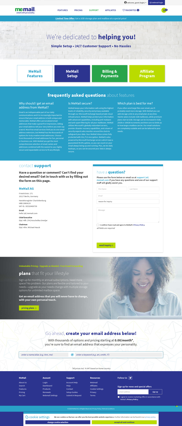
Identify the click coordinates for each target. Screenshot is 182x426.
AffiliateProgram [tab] (147, 73)
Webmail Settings (50, 395)
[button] (164, 10)
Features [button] (63, 10)
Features (22, 389)
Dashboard (47, 385)
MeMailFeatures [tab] (35, 73)
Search (22, 385)
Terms (92, 395)
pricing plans (28, 307)
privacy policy (150, 417)
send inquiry (106, 245)
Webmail (94, 382)
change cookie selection (57, 422)
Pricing (22, 392)
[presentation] (116, 236)
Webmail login (156, 2)
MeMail (74, 409)
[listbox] (128, 201)
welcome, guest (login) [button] (135, 2)
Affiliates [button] (110, 10)
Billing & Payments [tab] (109, 73)
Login (45, 382)
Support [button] (94, 10)
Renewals (47, 392)
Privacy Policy (96, 409)
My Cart (22, 395)
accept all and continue (124, 422)
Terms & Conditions (108, 409)
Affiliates (93, 385)
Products (46, 389)
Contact (69, 389)
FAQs (68, 385)
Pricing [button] (78, 10)
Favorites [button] (131, 10)
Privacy (93, 392)
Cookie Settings (96, 389)
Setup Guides (72, 392)
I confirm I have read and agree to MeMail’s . (122, 225)
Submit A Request (73, 395)
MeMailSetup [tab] (72, 73)
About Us (23, 382)
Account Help (72, 382)
